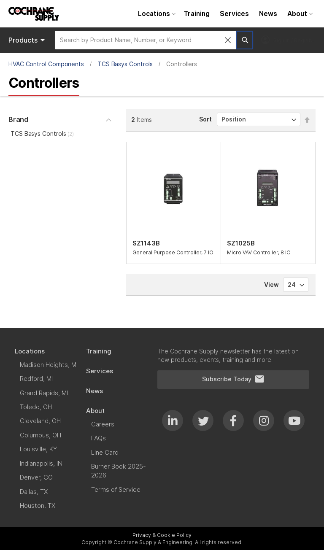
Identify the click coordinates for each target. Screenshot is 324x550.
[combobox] (145, 40)
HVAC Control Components (46, 63)
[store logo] (33, 13)
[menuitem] (155, 13)
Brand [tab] (18, 119)
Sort (205, 119)
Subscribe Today (233, 379)
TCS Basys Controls (125, 63)
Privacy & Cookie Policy (162, 535)
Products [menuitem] (28, 40)
